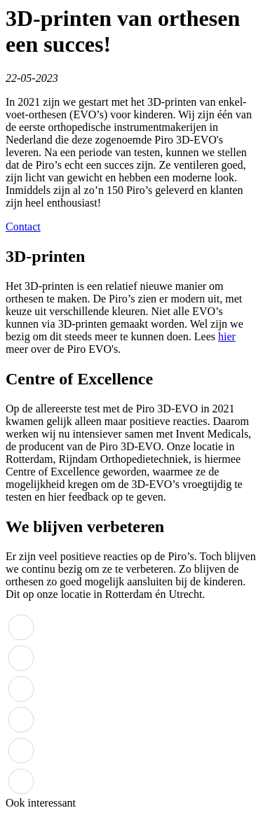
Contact (23, 226)
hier (227, 336)
